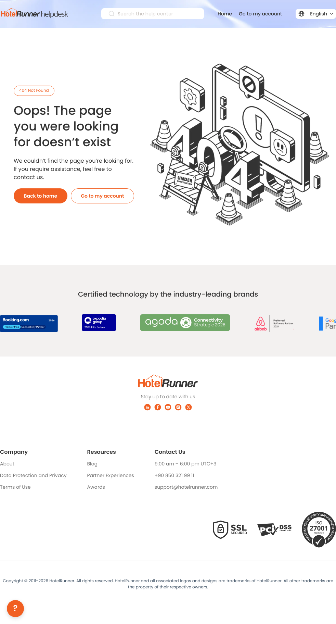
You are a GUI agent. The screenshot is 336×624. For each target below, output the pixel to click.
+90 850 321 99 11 (174, 475)
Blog (92, 463)
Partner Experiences (110, 475)
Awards (96, 487)
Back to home (40, 195)
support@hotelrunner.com (186, 487)
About (7, 463)
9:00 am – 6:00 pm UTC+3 (185, 463)
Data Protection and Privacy (33, 475)
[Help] (15, 608)
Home (225, 13)
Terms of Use (15, 487)
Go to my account (260, 13)
